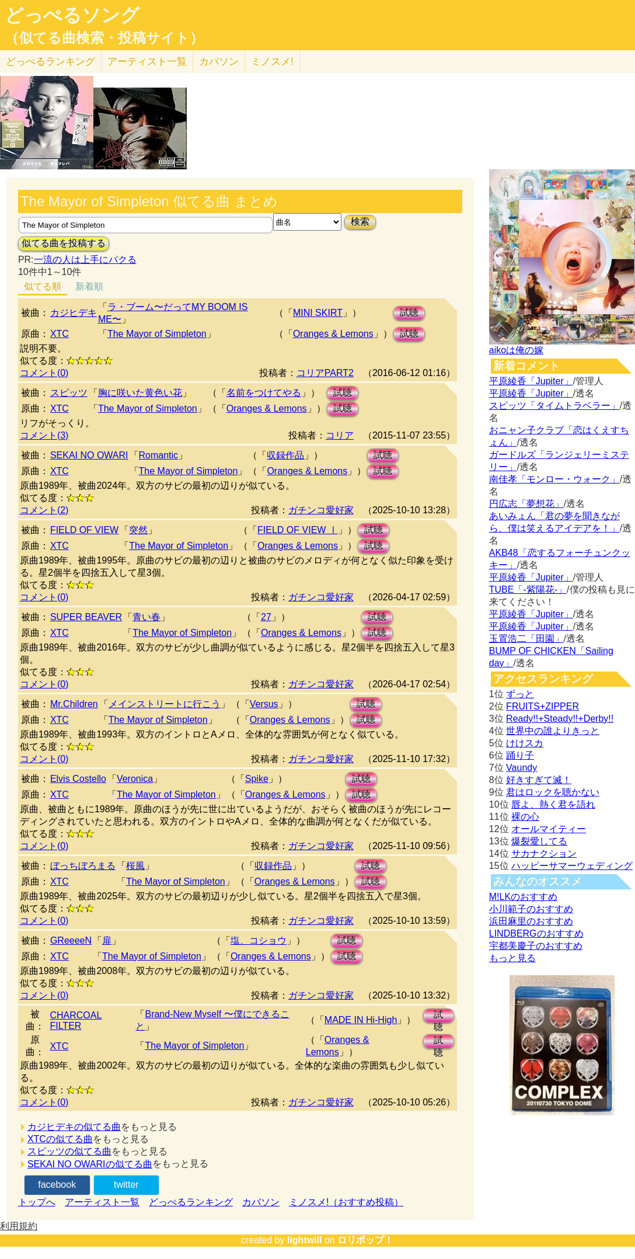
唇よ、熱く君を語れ (553, 804)
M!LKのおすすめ (523, 897)
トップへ (36, 1202)
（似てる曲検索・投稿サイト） (104, 38)
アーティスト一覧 (102, 1202)
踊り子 (520, 755)
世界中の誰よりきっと (552, 731)
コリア (340, 435)
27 (266, 617)
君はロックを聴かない (552, 792)
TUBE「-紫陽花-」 (528, 589)
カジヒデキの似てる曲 (74, 1127)
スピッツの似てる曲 (69, 1151)
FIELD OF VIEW (84, 530)
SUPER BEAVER (86, 617)
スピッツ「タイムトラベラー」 (554, 406)
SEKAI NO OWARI (89, 455)
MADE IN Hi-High (361, 1020)
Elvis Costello (78, 779)
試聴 (409, 313)
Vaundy (521, 768)
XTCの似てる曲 (60, 1139)
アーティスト (147, 61)
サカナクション (544, 853)
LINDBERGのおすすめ (536, 933)
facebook (57, 1185)
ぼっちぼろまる (83, 866)
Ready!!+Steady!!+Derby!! (559, 719)
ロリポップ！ (365, 1240)
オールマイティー (548, 829)
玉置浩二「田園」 (526, 639)
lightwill (304, 1240)
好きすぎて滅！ (538, 780)
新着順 (89, 286)
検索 (360, 222)
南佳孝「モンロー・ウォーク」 (554, 479)
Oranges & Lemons (333, 334)
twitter (126, 1185)
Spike (256, 779)
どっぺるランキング (191, 1202)
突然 (138, 530)
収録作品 (285, 455)
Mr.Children (74, 704)
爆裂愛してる (539, 841)
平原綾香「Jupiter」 (531, 381)
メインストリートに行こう (165, 704)
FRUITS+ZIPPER (542, 706)
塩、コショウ (259, 940)
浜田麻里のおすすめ (531, 921)
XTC (59, 334)
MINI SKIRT (318, 313)
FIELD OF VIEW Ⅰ (297, 530)
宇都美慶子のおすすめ (535, 946)
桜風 (135, 866)
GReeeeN (71, 940)
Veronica (135, 779)
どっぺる (50, 61)
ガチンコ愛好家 (321, 510)
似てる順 (42, 286)
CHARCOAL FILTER (76, 1020)
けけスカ (524, 743)
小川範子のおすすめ (531, 909)
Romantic (159, 455)
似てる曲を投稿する (64, 243)
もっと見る (512, 958)
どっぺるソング (72, 15)
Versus (264, 704)
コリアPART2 (325, 373)
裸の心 (525, 817)
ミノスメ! (272, 61)
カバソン (219, 61)
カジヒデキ (73, 313)
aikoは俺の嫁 (516, 350)
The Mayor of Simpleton (157, 334)
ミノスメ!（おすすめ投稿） (346, 1202)
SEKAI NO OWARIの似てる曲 (89, 1164)
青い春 (146, 617)
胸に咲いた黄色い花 (140, 393)
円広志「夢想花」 (526, 504)
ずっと (520, 694)
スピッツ (69, 393)
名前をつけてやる (263, 393)
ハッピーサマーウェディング (572, 866)
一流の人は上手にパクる (85, 260)
